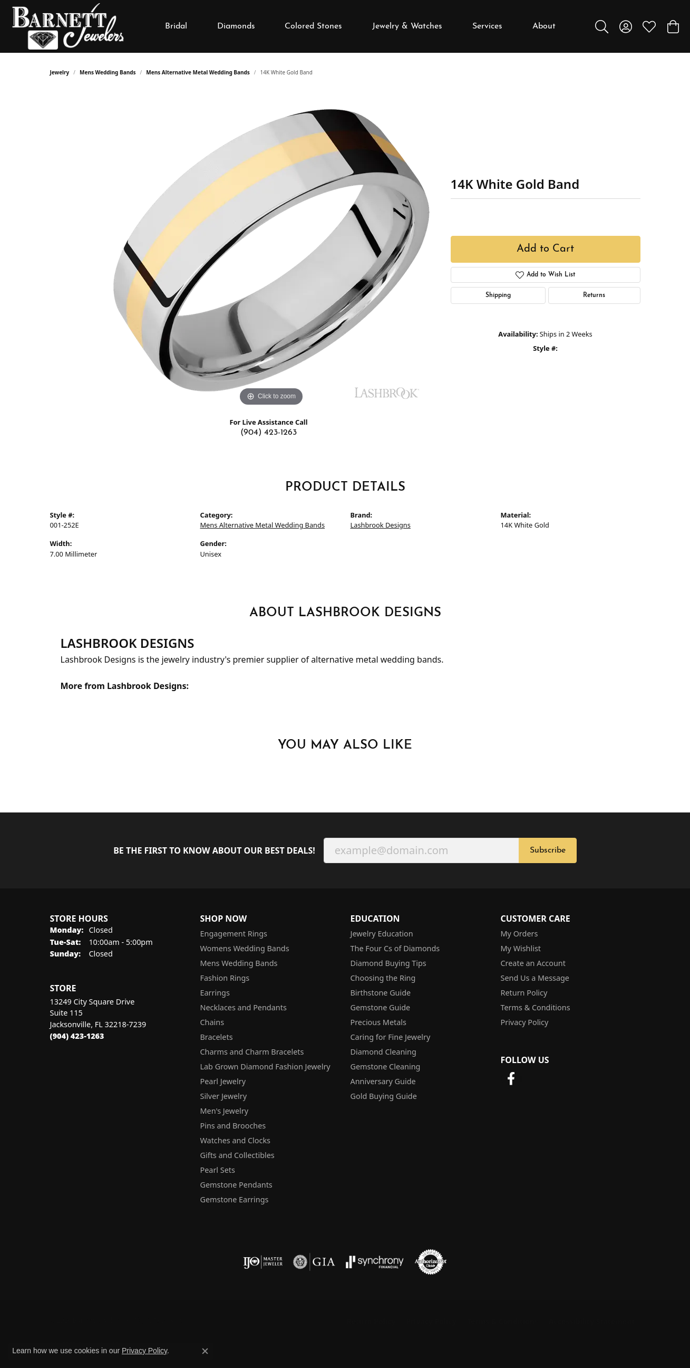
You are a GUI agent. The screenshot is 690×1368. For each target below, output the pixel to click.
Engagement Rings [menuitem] (234, 934)
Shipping (498, 295)
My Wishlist (521, 948)
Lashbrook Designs (381, 525)
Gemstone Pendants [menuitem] (236, 1185)
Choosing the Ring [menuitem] (383, 978)
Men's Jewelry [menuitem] (224, 1111)
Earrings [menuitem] (215, 993)
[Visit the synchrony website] (375, 1262)
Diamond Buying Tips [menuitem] (388, 963)
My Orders (519, 934)
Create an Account (533, 963)
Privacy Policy (525, 1022)
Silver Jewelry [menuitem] (223, 1096)
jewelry (60, 72)
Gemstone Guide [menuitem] (381, 1007)
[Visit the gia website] (314, 1262)
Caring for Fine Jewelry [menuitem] (391, 1037)
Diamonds (236, 26)
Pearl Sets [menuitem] (217, 1170)
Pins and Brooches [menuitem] (233, 1126)
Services (487, 26)
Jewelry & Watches (407, 26)
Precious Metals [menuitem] (378, 1022)
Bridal (176, 26)
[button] (601, 26)
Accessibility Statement (592, 1321)
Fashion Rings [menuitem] (225, 978)
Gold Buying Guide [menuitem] (384, 1096)
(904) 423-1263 (268, 432)
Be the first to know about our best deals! (214, 851)
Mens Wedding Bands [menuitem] (239, 963)
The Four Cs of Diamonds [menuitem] (395, 948)
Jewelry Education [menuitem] (382, 934)
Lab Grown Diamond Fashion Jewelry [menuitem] (265, 1066)
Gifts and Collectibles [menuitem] (237, 1155)
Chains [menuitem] (212, 1022)
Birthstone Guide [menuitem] (381, 993)
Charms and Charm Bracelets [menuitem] (252, 1052)
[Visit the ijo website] (263, 1262)
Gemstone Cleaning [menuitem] (386, 1066)
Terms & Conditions (535, 1007)
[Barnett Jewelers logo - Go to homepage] (68, 26)
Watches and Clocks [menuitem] (235, 1140)
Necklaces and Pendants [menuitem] (243, 1007)
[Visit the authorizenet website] (430, 1262)
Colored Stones (313, 26)
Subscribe (548, 850)
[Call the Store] (77, 1036)
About (544, 26)
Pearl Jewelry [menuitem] (223, 1081)
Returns (594, 295)
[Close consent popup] (205, 1351)
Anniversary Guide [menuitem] (383, 1081)
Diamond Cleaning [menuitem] (383, 1052)
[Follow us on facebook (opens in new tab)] (511, 1078)
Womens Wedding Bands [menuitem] (244, 948)
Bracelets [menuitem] (216, 1037)
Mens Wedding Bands (108, 72)
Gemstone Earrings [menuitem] (234, 1199)
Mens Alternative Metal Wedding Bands (198, 72)
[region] (271, 250)
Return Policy (524, 993)
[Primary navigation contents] (360, 26)
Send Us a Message (535, 978)
